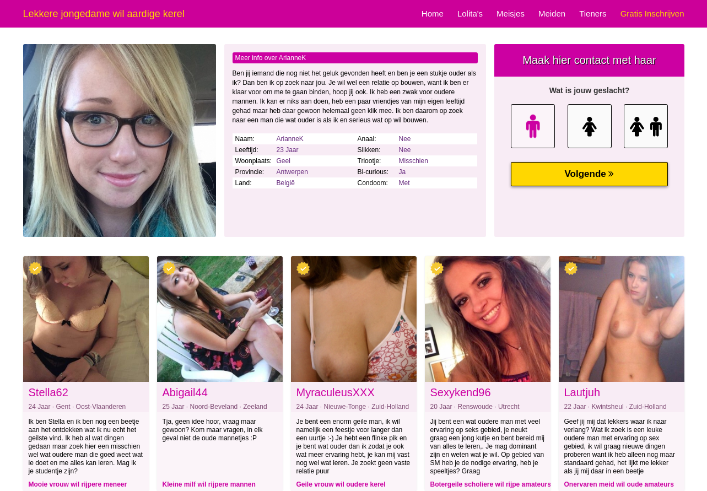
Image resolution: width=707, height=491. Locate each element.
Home (433, 13)
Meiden (551, 13)
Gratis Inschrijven (652, 13)
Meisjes (510, 13)
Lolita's (470, 13)
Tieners (592, 13)
